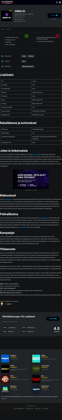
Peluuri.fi (3, 398)
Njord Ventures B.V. (28, 66)
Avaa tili (54, 15)
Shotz (12, 376)
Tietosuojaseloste (29, 408)
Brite (24, 56)
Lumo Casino (45, 365)
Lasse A (9, 304)
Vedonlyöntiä (22, 227)
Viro (24, 61)
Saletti (43, 355)
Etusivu (2, 29)
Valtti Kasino (45, 386)
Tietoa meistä (38, 408)
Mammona (13, 386)
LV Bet (12, 365)
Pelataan (13, 355)
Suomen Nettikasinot (18, 408)
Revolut (31, 56)
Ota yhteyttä (45, 408)
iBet (42, 376)
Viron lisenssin (36, 154)
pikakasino (9, 199)
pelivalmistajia (44, 218)
